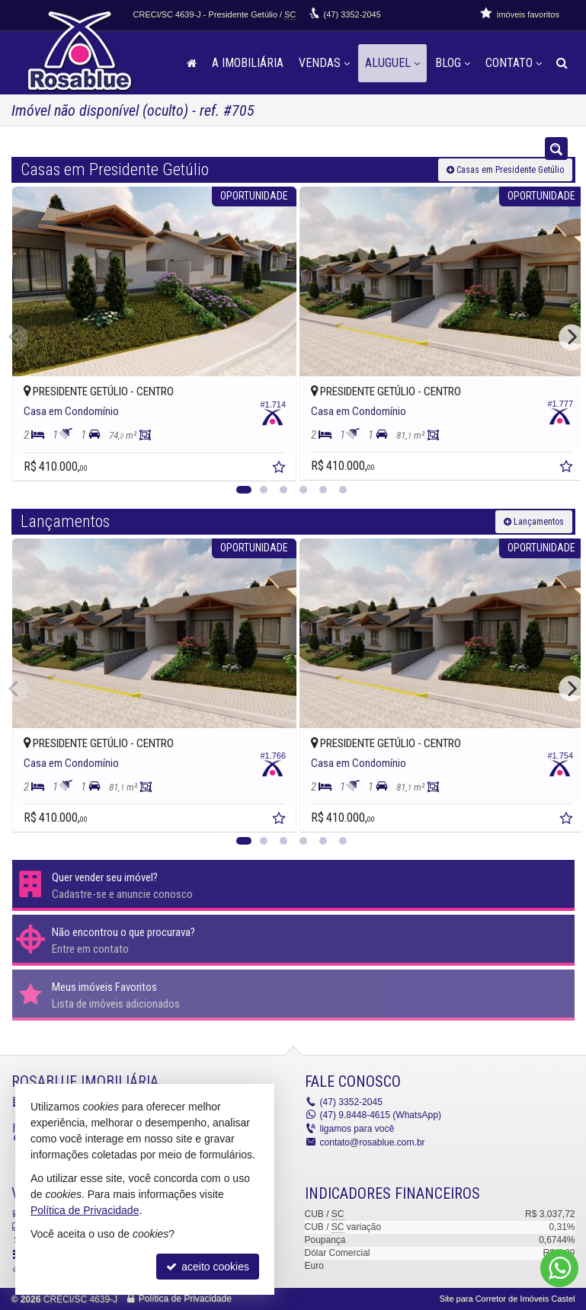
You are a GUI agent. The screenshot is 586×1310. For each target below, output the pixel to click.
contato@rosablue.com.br (372, 1141)
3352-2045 (352, 14)
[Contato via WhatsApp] (559, 1268)
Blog (452, 63)
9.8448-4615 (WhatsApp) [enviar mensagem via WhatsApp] (380, 1115)
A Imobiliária (247, 63)
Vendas (324, 63)
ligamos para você (357, 1128)
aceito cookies (207, 1266)
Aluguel (392, 63)
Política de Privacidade (185, 1298)
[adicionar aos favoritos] (271, 462)
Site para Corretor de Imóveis (507, 1298)
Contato (513, 63)
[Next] (571, 337)
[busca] (562, 63)
